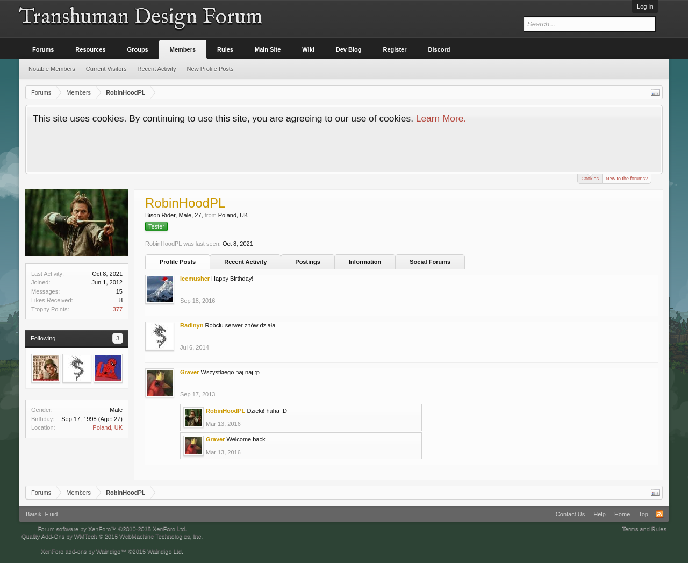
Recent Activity (245, 262)
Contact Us (570, 514)
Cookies (590, 177)
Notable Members (51, 69)
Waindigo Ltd (164, 551)
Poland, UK (107, 427)
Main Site (268, 49)
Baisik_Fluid (42, 514)
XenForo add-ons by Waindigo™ (83, 551)
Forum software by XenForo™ (112, 528)
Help (599, 514)
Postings (307, 262)
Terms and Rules (644, 528)
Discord (439, 49)
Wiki (308, 49)
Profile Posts (178, 262)
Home (622, 514)
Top (643, 514)
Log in (645, 6)
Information (365, 262)
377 (118, 309)
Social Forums (430, 262)
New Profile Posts (210, 69)
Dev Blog (349, 49)
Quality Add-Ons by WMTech (112, 536)
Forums (43, 49)
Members (183, 49)
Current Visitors (106, 69)
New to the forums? (627, 178)
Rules (225, 49)
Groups (137, 49)
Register (395, 49)
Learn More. (441, 118)
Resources (90, 49)
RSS (659, 514)
